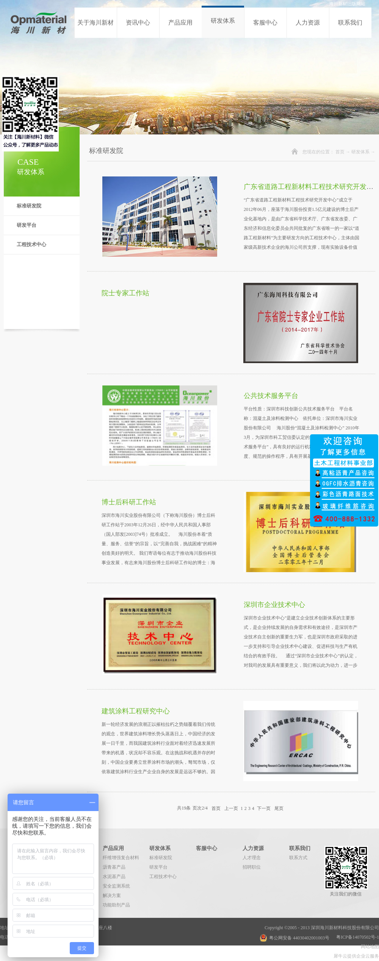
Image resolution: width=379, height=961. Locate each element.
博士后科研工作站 (129, 502)
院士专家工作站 (125, 293)
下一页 (264, 808)
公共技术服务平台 (271, 395)
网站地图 (369, 946)
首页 (340, 151)
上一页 (231, 808)
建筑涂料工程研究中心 (136, 711)
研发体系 (360, 151)
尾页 (278, 808)
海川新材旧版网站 (347, 3)
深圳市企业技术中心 (274, 604)
